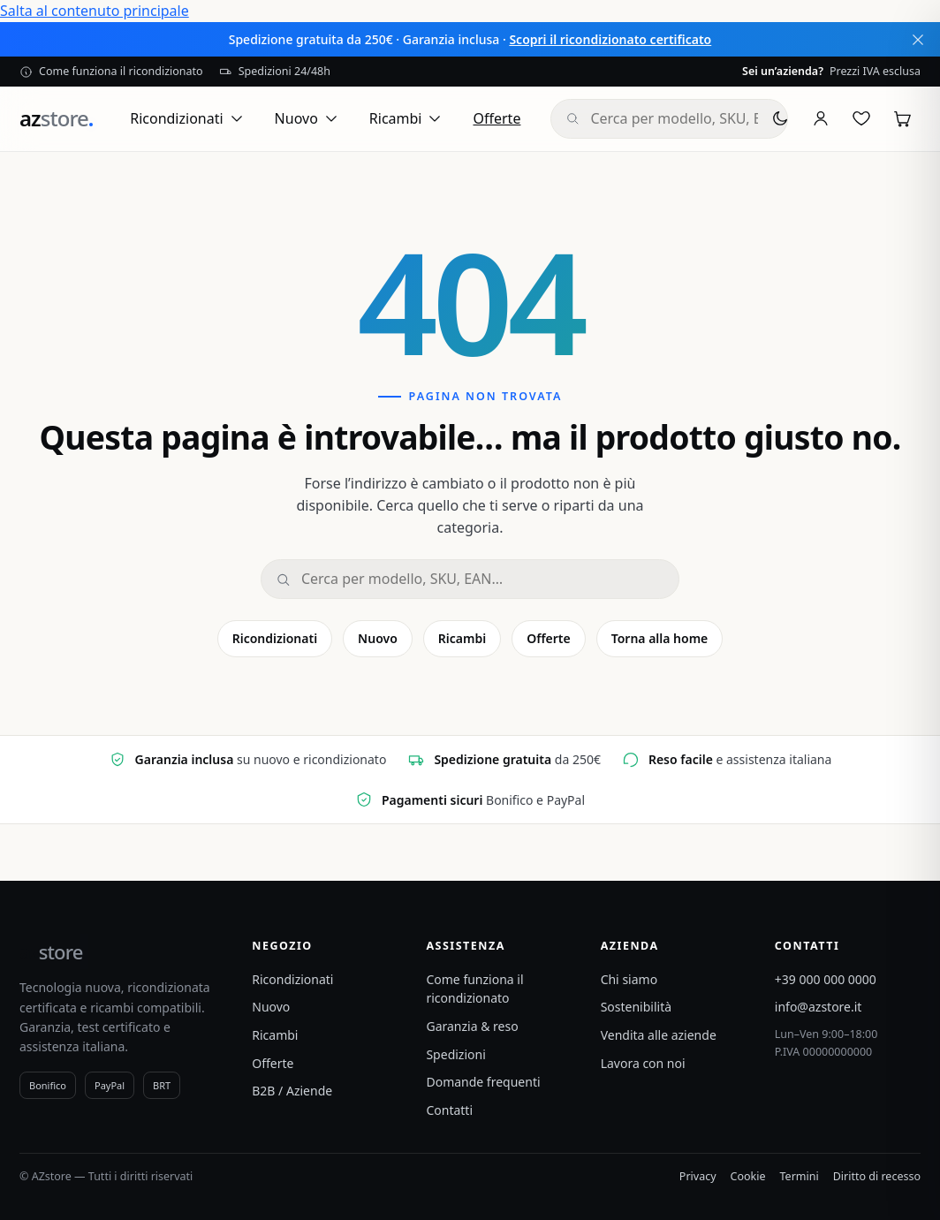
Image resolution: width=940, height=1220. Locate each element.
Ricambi (406, 118)
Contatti (449, 1110)
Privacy (697, 1176)
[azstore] (56, 118)
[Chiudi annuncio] (918, 40)
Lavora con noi (643, 1063)
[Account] (820, 118)
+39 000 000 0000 (825, 979)
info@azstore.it (818, 1006)
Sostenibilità (636, 1006)
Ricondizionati (187, 118)
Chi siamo (629, 979)
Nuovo (307, 118)
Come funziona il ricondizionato (111, 71)
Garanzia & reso (472, 1026)
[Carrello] (902, 118)
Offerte (496, 118)
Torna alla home (660, 638)
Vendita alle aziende (658, 1035)
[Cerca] (481, 579)
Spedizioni (455, 1054)
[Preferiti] (861, 118)
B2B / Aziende (292, 1090)
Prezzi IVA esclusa (831, 71)
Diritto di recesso (877, 1176)
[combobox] (680, 119)
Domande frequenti (483, 1081)
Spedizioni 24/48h (274, 71)
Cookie (748, 1176)
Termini (799, 1176)
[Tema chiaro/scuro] (780, 118)
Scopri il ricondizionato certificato (610, 39)
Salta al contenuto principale (94, 10)
